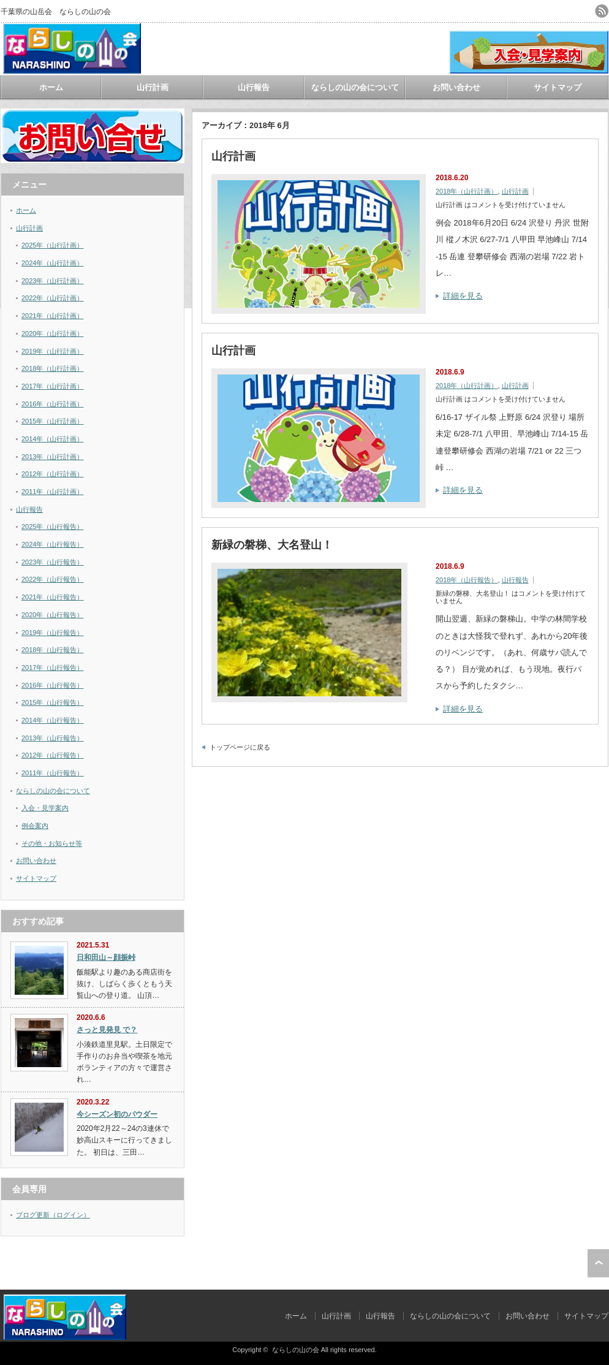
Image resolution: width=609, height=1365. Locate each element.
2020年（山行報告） (52, 614)
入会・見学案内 (45, 808)
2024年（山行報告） (52, 544)
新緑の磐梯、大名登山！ (272, 545)
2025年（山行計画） (52, 245)
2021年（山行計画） (52, 315)
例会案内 (34, 825)
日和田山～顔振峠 (106, 957)
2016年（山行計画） (52, 404)
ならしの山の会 (295, 1349)
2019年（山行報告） (52, 632)
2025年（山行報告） (52, 526)
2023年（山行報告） (52, 562)
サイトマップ (557, 87)
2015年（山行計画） (52, 421)
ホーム (51, 87)
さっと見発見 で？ (107, 1029)
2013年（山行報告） (52, 738)
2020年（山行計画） (52, 333)
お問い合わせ (456, 87)
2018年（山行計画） (466, 191)
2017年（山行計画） (52, 386)
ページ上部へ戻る (598, 1263)
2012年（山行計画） (52, 473)
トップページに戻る (240, 747)
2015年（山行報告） (52, 702)
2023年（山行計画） (52, 280)
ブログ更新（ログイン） (53, 1215)
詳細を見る (463, 295)
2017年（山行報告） (52, 667)
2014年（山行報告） (52, 720)
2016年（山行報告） (52, 685)
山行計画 (152, 87)
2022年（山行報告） (52, 579)
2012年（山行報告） (52, 755)
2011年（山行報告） (52, 773)
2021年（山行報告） (52, 597)
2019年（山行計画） (52, 351)
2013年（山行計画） (52, 456)
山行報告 (254, 87)
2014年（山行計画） (52, 439)
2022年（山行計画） (52, 298)
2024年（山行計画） (52, 263)
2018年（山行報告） (466, 580)
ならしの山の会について (355, 87)
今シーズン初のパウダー (117, 1114)
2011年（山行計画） (52, 491)
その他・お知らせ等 (51, 843)
